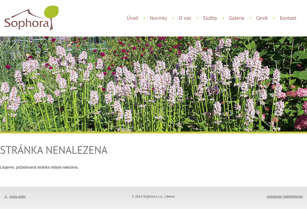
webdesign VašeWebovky (285, 196)
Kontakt (288, 18)
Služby (210, 18)
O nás (185, 18)
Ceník (262, 18)
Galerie (236, 18)
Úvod (132, 18)
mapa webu (17, 196)
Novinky (158, 18)
